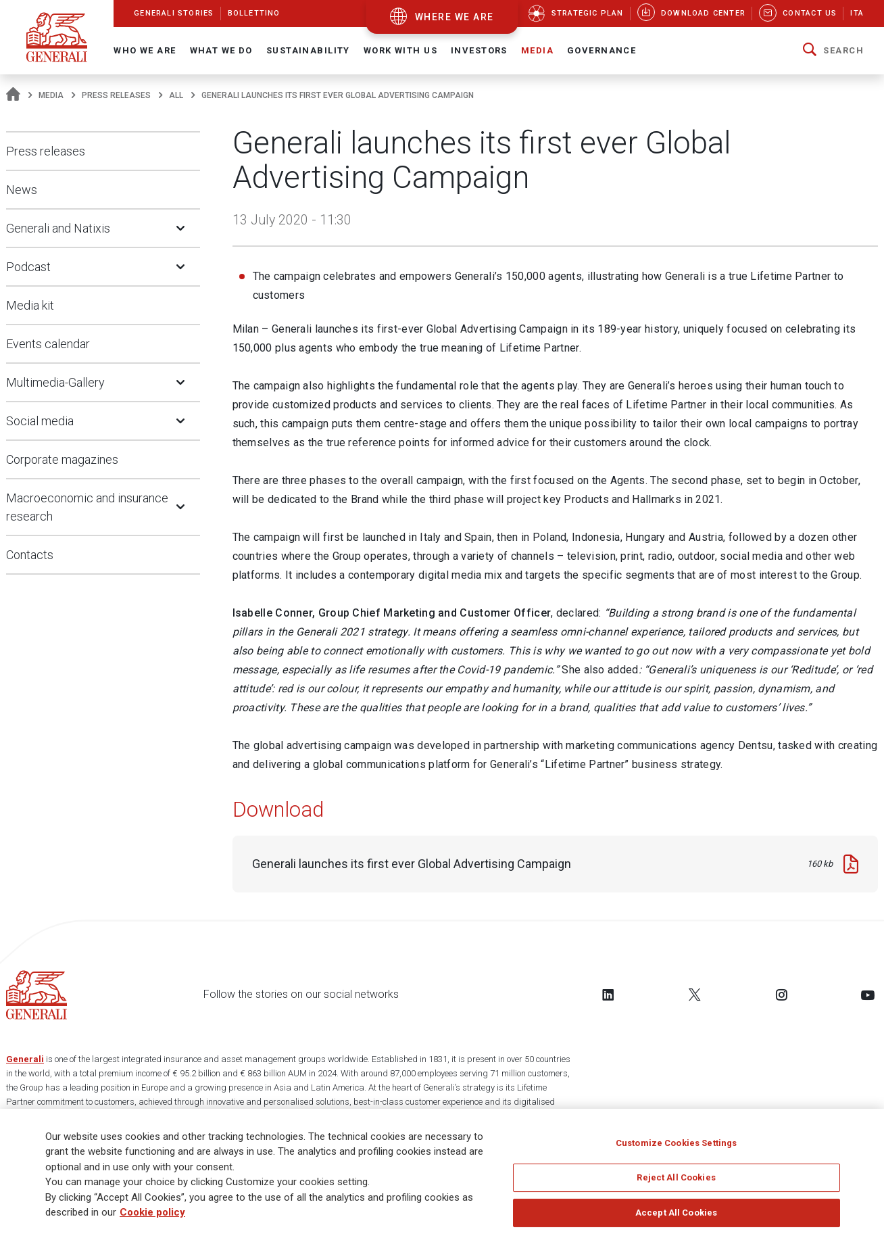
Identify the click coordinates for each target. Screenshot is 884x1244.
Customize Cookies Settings (676, 1148)
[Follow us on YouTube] (868, 994)
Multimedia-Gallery (55, 382)
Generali (25, 1059)
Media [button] (537, 50)
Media (51, 95)
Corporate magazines (62, 459)
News (21, 190)
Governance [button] (601, 50)
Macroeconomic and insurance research (87, 507)
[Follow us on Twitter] (695, 994)
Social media (40, 421)
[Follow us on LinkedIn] (608, 994)
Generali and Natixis (58, 228)
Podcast (28, 267)
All (176, 95)
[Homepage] (13, 95)
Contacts (29, 555)
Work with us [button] (400, 50)
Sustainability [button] (308, 50)
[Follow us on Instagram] (781, 994)
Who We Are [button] (145, 50)
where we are (454, 16)
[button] (833, 51)
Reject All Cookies (676, 1183)
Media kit (30, 305)
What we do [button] (221, 50)
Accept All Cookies (676, 1217)
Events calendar (48, 344)
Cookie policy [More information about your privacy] (152, 1218)
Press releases (116, 95)
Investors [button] (479, 50)
